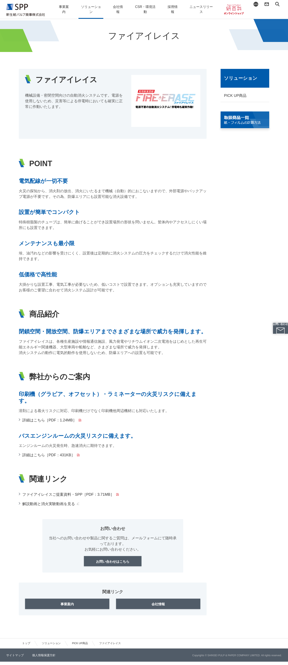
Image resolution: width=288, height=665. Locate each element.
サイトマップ (15, 658)
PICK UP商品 (235, 96)
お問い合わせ (277, 337)
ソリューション (240, 78)
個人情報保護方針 (44, 658)
